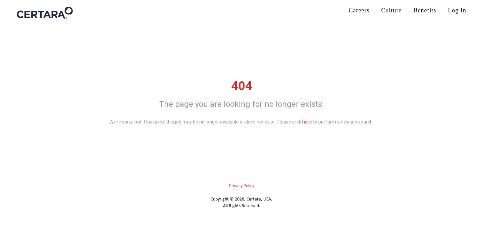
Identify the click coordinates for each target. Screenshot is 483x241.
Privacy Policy (241, 185)
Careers (359, 10)
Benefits (425, 10)
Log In (457, 10)
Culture (391, 10)
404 (241, 86)
